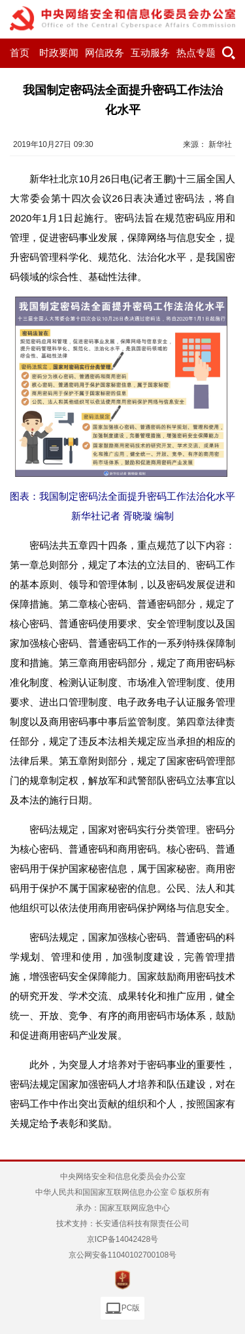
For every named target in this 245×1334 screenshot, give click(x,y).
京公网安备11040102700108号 (122, 1255)
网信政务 (104, 53)
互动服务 (150, 53)
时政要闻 (58, 53)
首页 (19, 53)
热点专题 (196, 53)
